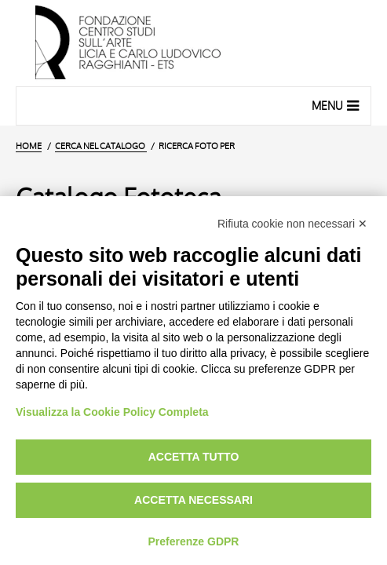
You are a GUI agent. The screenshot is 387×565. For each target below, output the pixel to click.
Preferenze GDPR (193, 541)
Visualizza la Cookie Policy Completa (112, 412)
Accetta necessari (193, 500)
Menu (337, 105)
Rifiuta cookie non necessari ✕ (292, 223)
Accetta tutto (193, 456)
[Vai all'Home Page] (193, 43)
